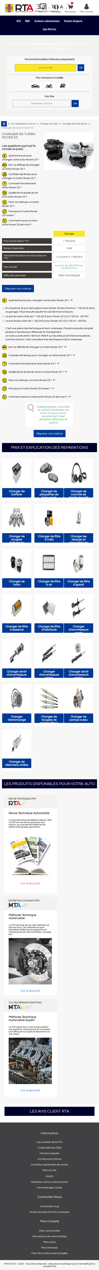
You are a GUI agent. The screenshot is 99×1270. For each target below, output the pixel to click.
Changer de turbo (49, 124)
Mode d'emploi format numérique (49, 1212)
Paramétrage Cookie (49, 1187)
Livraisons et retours (49, 1159)
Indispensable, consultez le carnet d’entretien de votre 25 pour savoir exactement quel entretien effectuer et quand (53, 414)
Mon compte (49, 1221)
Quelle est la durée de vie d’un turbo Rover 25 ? (36, 372)
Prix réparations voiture (23, 124)
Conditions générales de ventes (49, 1164)
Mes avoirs (49, 1242)
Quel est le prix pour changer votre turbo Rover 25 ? (38, 300)
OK (75, 103)
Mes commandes (49, 1230)
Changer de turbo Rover (74, 124)
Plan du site (49, 1170)
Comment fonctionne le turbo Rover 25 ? (32, 363)
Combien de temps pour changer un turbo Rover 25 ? (40, 355)
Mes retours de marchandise (49, 1236)
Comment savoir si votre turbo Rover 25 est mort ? (37, 396)
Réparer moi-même (18, 288)
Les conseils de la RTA (49, 1142)
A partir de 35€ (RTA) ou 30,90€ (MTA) (69, 266)
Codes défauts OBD (49, 1147)
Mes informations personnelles (49, 1253)
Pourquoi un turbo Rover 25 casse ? (29, 388)
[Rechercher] (41, 103)
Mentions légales (50, 1153)
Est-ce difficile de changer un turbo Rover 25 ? (35, 347)
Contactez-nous (49, 1206)
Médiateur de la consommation (49, 1182)
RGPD (49, 1176)
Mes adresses (49, 1247)
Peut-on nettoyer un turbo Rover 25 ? (30, 380)
